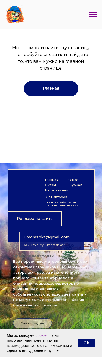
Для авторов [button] (56, 197)
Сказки (51, 185)
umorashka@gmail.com (47, 237)
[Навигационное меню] (93, 14)
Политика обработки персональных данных (62, 204)
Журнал (75, 185)
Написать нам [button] (56, 190)
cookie (40, 335)
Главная (51, 180)
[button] (35, 218)
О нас (73, 180)
